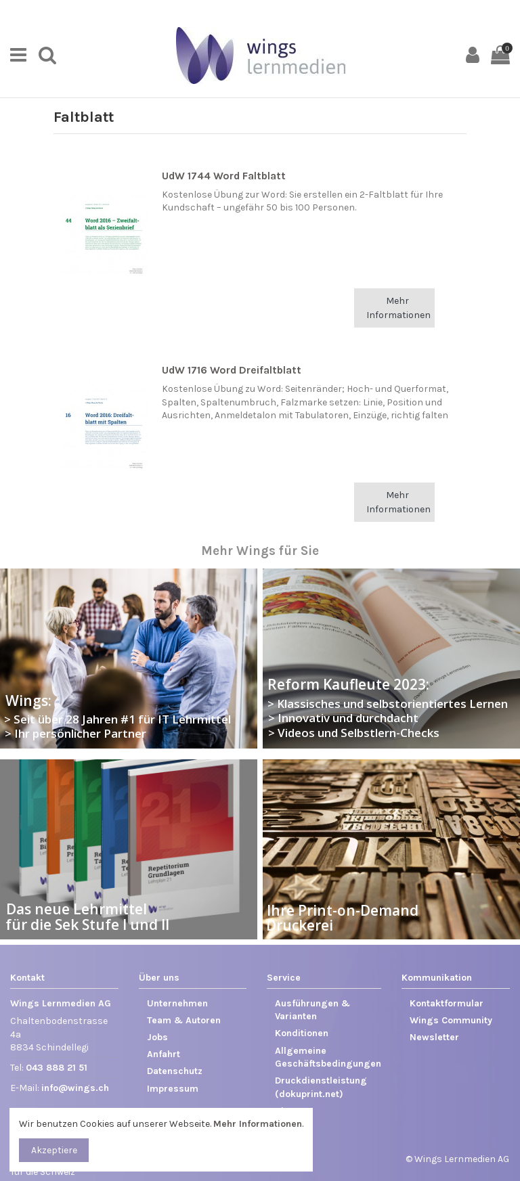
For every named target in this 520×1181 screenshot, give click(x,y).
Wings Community (451, 1020)
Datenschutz (174, 1071)
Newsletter (434, 1037)
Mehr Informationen (398, 308)
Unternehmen (177, 1003)
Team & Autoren (184, 1020)
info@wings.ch (75, 1088)
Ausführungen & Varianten (312, 1010)
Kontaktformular (446, 1003)
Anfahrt (163, 1054)
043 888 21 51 (56, 1067)
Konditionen (301, 1033)
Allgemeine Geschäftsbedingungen (328, 1057)
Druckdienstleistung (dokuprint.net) (321, 1087)
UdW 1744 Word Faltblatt (224, 176)
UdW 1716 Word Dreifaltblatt (231, 370)
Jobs (157, 1037)
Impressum (172, 1088)
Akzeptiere (54, 1150)
